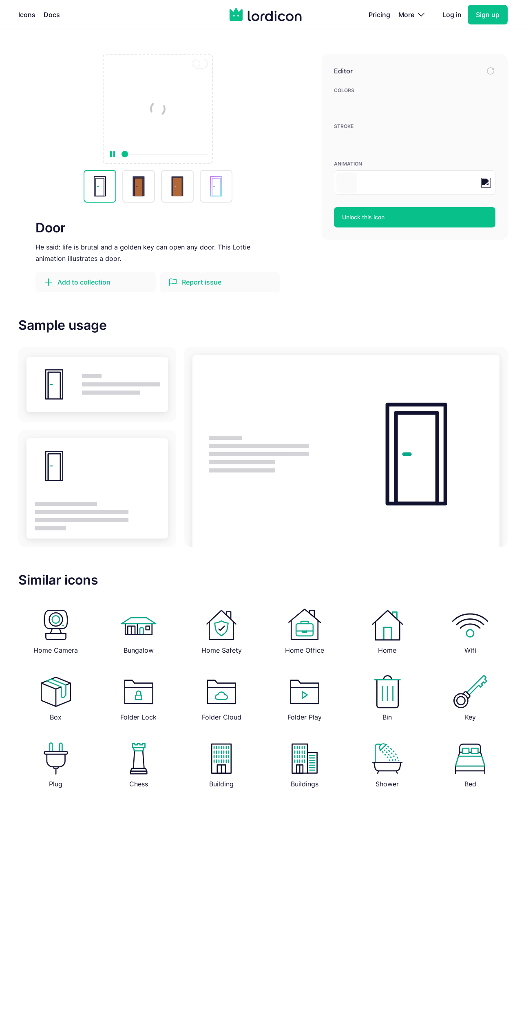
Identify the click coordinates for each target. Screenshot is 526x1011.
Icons (26, 15)
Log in (452, 15)
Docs (52, 15)
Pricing (379, 15)
